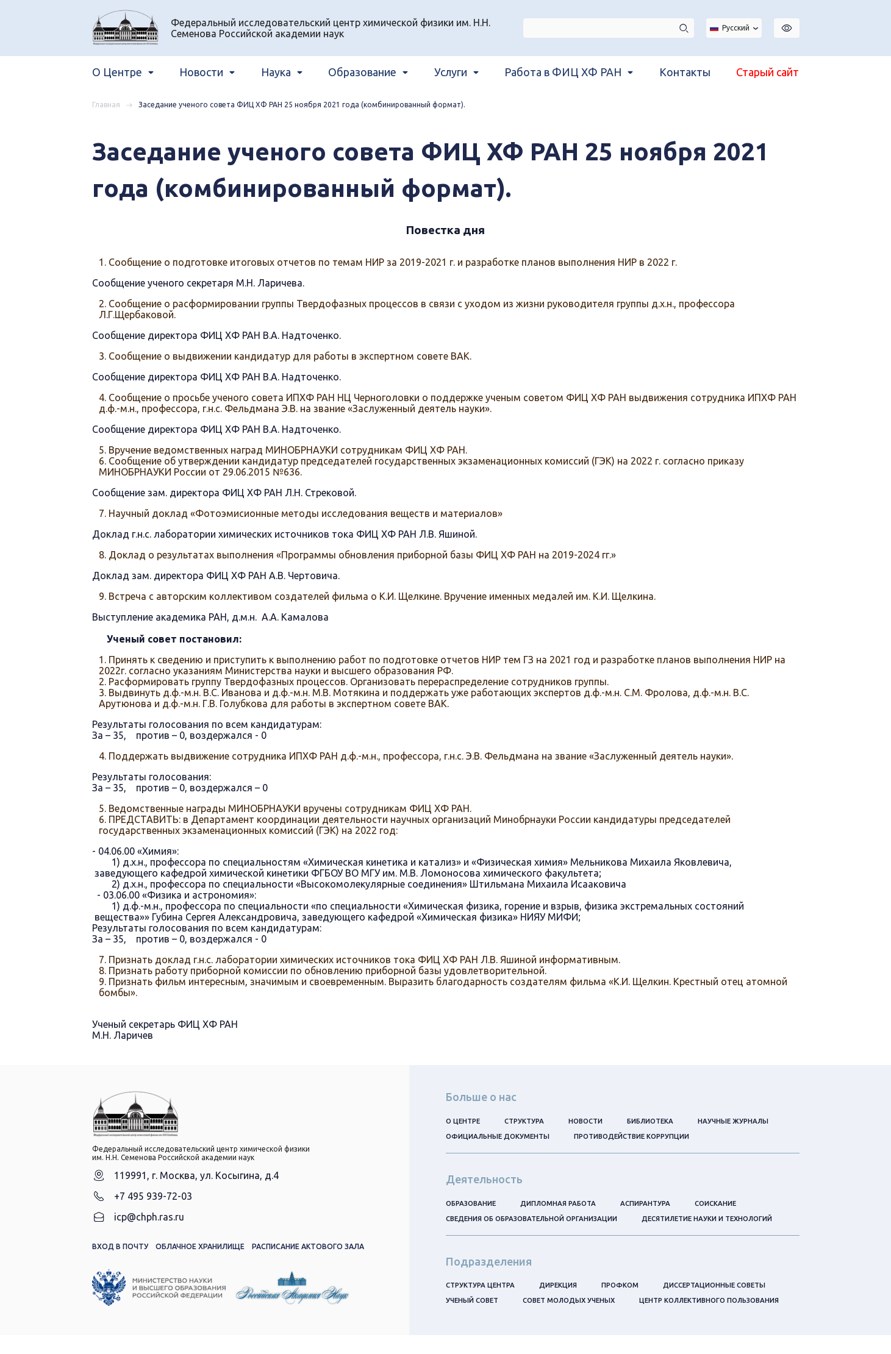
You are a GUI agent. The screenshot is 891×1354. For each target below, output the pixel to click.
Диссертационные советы (726, 1287)
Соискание (728, 1204)
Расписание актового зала (308, 1256)
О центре (464, 1121)
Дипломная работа (564, 1204)
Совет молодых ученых (576, 1303)
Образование (473, 1204)
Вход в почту (120, 1256)
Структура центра (483, 1287)
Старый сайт (767, 72)
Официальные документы (500, 1137)
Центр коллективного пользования (521, 1319)
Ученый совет (474, 1303)
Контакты (684, 72)
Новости (593, 1121)
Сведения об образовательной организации (538, 1220)
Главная (106, 105)
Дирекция (564, 1287)
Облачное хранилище (200, 1256)
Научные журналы (747, 1121)
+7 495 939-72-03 (153, 1203)
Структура (528, 1121)
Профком (627, 1287)
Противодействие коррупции (639, 1137)
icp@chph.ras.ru (149, 1225)
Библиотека (661, 1121)
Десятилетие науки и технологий (723, 1220)
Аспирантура (655, 1204)
